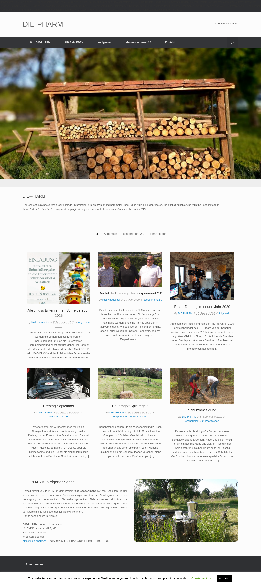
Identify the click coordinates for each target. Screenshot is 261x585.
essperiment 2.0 (133, 233)
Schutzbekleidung (202, 410)
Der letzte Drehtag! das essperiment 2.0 (130, 293)
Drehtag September (58, 406)
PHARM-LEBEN (73, 42)
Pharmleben (158, 233)
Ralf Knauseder (40, 322)
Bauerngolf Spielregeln (130, 406)
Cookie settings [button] (201, 578)
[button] (232, 42)
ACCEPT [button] (224, 578)
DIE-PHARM (40, 42)
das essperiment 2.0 (138, 42)
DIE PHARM (185, 313)
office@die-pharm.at (34, 540)
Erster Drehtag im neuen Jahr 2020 (202, 307)
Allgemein (110, 233)
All (96, 233)
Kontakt (170, 42)
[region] (130, 117)
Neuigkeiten (104, 42)
